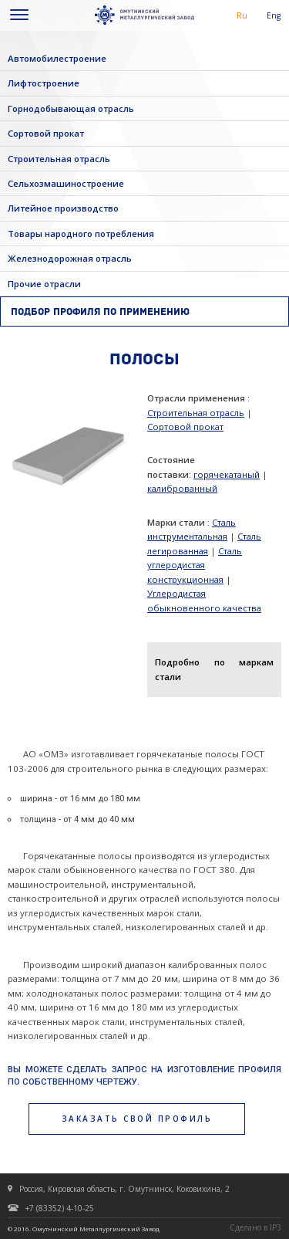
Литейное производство (63, 208)
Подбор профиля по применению (100, 312)
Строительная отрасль (59, 158)
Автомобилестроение (57, 58)
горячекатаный (226, 474)
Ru (242, 15)
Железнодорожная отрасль (70, 258)
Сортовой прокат (46, 133)
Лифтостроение (43, 83)
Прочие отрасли (44, 283)
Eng (274, 15)
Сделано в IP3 (255, 1227)
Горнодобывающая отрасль (71, 108)
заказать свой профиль (137, 1118)
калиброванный (182, 488)
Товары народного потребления (81, 233)
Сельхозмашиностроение (66, 183)
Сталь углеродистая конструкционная (194, 565)
